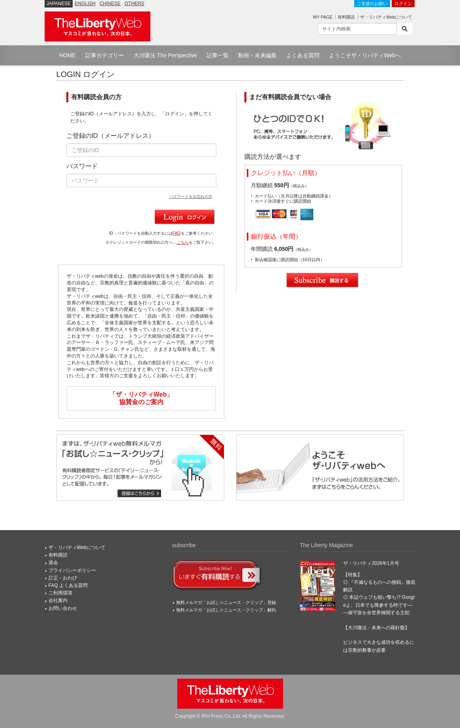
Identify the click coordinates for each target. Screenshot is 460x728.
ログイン (403, 3)
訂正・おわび (63, 578)
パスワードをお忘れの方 (190, 196)
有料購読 (346, 17)
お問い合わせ (63, 608)
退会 (53, 562)
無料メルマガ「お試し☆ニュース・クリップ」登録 (226, 602)
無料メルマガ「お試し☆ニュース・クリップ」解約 (226, 610)
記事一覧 (218, 55)
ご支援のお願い (372, 3)
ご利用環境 (60, 593)
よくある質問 (302, 55)
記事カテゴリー (104, 55)
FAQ (177, 233)
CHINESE (110, 3)
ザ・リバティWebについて (386, 17)
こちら (183, 242)
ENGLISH (85, 3)
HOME (67, 55)
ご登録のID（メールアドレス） (110, 135)
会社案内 (58, 600)
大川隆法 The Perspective (165, 55)
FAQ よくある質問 (68, 585)
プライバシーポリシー (72, 570)
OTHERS (134, 3)
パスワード (82, 166)
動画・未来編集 (257, 55)
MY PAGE (322, 17)
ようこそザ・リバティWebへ (365, 55)
